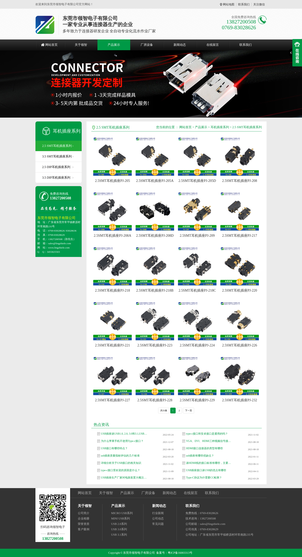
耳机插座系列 (67, 131)
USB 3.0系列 (119, 529)
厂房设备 (147, 44)
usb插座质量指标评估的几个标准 (120, 455)
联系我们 (244, 4)
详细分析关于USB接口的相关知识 (121, 463)
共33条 (163, 410)
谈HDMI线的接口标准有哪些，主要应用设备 (209, 463)
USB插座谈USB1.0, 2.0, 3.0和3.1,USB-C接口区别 (124, 433)
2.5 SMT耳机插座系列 (57, 145)
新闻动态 (180, 44)
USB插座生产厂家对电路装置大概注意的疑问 (124, 477)
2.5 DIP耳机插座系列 (56, 167)
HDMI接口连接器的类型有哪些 (204, 448)
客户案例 (83, 529)
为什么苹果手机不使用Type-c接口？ (122, 441)
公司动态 (158, 518)
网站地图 (228, 4)
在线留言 (212, 44)
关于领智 (81, 44)
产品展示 (114, 44)
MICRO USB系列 (122, 513)
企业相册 (83, 518)
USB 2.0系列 (119, 523)
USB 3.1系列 (119, 534)
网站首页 (51, 44)
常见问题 (158, 523)
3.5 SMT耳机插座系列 (57, 156)
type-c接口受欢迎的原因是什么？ (120, 470)
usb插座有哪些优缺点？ (200, 455)
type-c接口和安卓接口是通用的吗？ (207, 433)
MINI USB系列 (120, 518)
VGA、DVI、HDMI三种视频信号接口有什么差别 (209, 441)
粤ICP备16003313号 (180, 552)
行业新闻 (158, 513)
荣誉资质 (83, 523)
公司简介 (83, 513)
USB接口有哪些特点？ (114, 448)
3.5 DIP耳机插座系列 (56, 177)
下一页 (188, 410)
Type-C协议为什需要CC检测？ (204, 477)
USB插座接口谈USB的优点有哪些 (206, 470)
